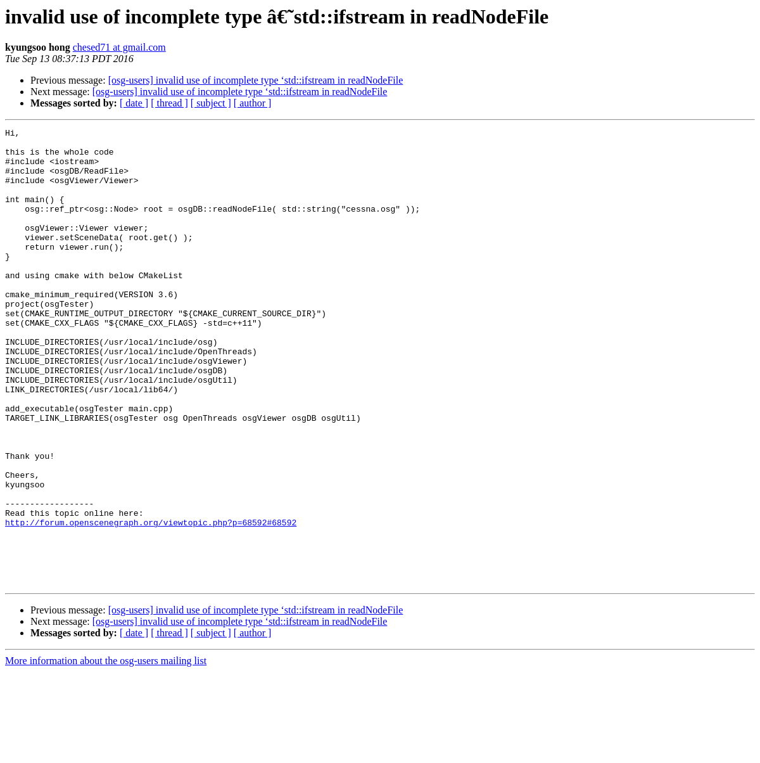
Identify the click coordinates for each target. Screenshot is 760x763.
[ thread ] (169, 103)
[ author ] (253, 103)
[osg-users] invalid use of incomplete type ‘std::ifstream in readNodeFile (255, 80)
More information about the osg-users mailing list (105, 752)
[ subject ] (211, 103)
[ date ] (134, 103)
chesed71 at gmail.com (119, 47)
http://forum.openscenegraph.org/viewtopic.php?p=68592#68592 (150, 602)
